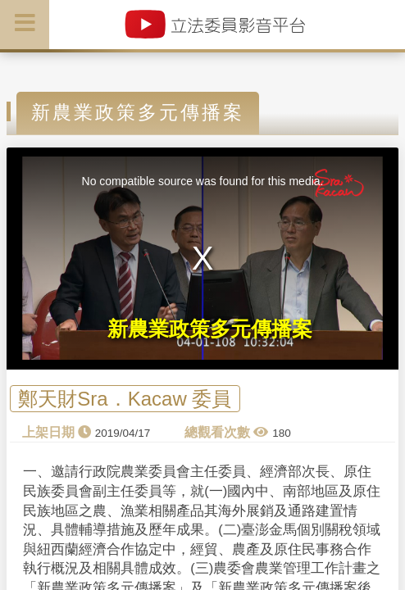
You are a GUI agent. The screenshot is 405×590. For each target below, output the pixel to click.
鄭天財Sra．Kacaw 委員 (124, 399)
